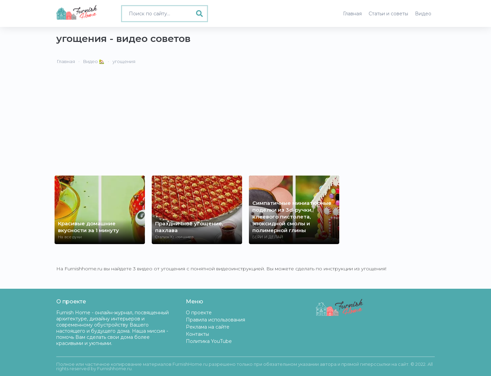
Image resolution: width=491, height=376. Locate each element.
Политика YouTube (209, 341)
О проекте (199, 313)
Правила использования (215, 320)
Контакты (197, 334)
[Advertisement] (245, 124)
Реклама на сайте (207, 327)
